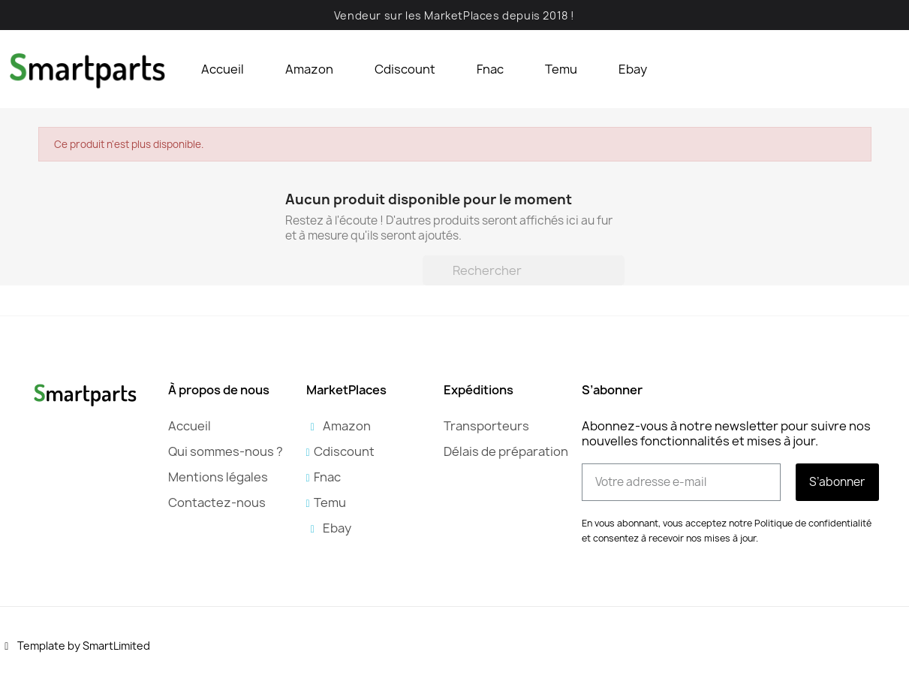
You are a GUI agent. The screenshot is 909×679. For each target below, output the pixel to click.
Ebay (633, 69)
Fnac (490, 69)
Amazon (309, 69)
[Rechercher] (524, 270)
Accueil (222, 69)
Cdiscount (405, 69)
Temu (561, 69)
